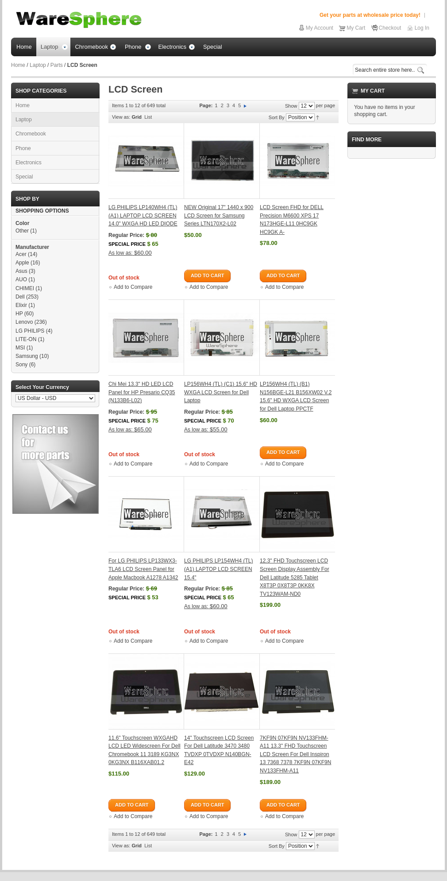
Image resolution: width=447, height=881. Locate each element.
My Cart (356, 28)
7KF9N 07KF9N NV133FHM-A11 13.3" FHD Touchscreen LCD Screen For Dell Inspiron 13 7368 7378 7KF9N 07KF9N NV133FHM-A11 (295, 754)
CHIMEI (24, 288)
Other (22, 231)
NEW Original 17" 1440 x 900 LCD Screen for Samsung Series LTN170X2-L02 (218, 215)
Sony (21, 364)
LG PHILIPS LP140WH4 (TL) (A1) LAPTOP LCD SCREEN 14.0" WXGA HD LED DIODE (142, 215)
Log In (422, 28)
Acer (21, 254)
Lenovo (24, 322)
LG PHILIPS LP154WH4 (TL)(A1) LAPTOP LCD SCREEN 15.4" (218, 569)
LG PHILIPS (29, 331)
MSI (20, 348)
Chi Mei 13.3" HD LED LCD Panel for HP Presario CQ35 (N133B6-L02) (141, 392)
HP (19, 313)
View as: (121, 117)
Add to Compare (133, 287)
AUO (21, 279)
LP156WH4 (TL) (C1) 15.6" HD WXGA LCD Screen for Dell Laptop (220, 392)
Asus (21, 271)
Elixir (21, 305)
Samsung (26, 356)
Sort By (277, 117)
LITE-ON (25, 339)
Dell (20, 297)
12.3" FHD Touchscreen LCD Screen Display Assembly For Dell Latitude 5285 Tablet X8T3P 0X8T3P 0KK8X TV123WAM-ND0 (294, 577)
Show (291, 106)
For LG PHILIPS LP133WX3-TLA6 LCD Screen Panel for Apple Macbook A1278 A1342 (143, 569)
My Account (319, 28)
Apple (22, 263)
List (148, 117)
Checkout (390, 28)
